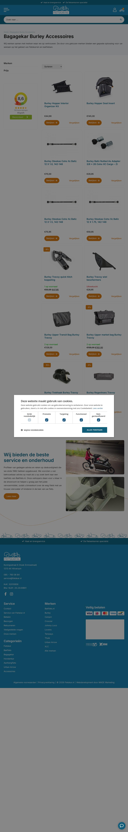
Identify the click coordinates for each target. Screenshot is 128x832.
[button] (32, 430)
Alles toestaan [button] (94, 430)
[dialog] (64, 416)
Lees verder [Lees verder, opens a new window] (98, 408)
